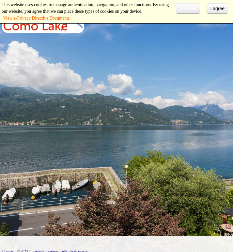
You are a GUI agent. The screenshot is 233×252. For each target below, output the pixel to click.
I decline (187, 8)
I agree (217, 8)
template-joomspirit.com (231, 223)
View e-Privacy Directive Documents (36, 18)
